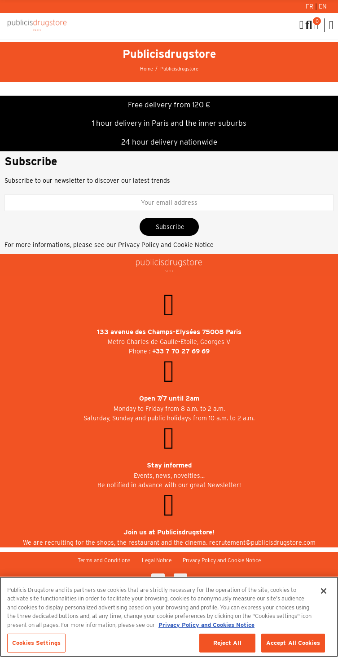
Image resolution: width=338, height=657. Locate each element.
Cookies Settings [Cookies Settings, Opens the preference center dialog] (36, 642)
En (323, 6)
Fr (310, 6)
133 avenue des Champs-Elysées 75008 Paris (169, 332)
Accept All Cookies (293, 642)
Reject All (227, 642)
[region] (169, 617)
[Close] (324, 591)
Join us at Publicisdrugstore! (169, 532)
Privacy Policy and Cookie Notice (166, 244)
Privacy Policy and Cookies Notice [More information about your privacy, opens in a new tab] (206, 625)
